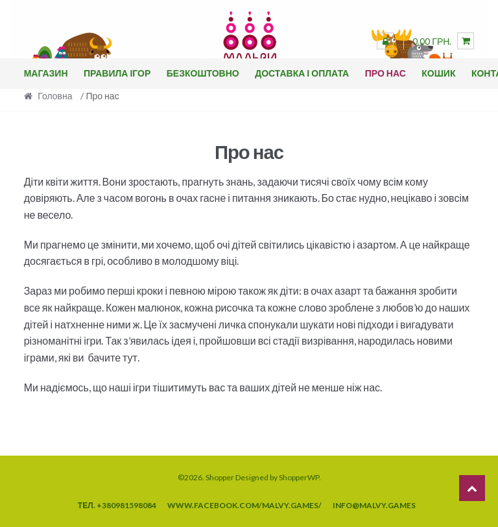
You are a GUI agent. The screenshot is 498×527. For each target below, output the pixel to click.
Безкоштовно (203, 73)
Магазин (46, 73)
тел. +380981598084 (117, 505)
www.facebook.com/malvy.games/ (244, 505)
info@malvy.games (374, 505)
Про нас (385, 73)
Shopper (220, 477)
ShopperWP (299, 477)
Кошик (438, 73)
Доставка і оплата (302, 73)
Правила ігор (117, 73)
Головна (55, 95)
